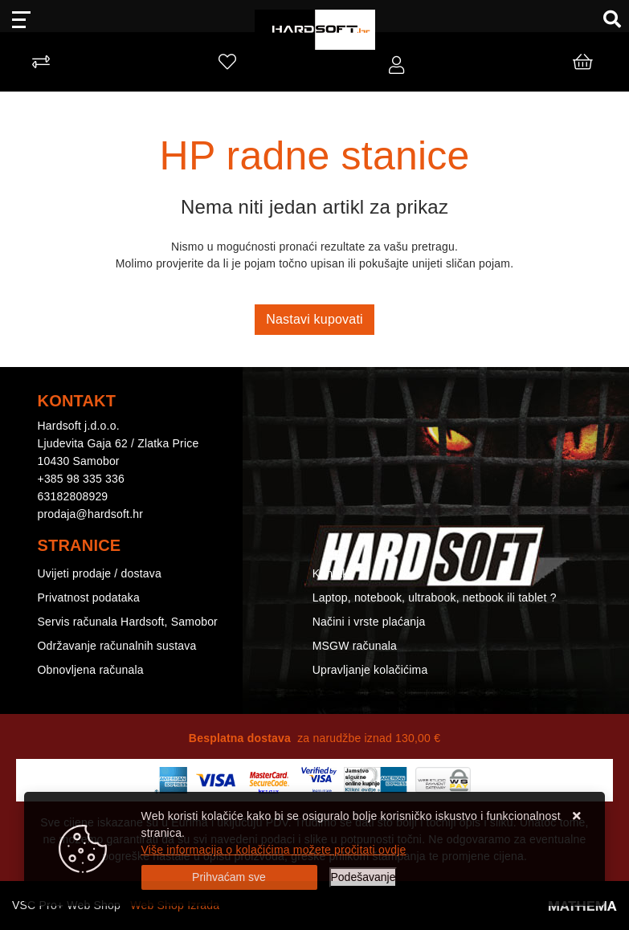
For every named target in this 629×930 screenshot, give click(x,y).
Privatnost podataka (89, 597)
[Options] (363, 877)
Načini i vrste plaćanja (369, 621)
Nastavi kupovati (314, 319)
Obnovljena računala (91, 669)
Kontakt (332, 573)
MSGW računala (354, 645)
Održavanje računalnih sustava (117, 645)
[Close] (229, 877)
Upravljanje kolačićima (370, 669)
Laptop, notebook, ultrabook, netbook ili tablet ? (434, 597)
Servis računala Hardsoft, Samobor (128, 621)
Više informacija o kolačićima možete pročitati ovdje (273, 849)
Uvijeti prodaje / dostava (99, 573)
